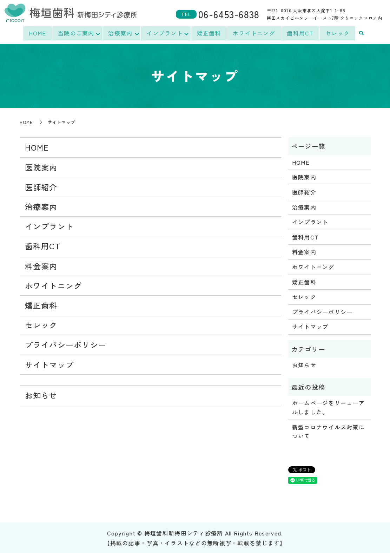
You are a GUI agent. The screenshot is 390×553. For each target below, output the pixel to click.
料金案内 (41, 265)
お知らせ (41, 394)
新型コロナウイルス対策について (328, 431)
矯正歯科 (210, 33)
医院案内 (41, 166)
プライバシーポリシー (66, 343)
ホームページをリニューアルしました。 (328, 406)
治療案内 (120, 33)
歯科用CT (301, 33)
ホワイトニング (254, 33)
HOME (36, 33)
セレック (338, 33)
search (362, 33)
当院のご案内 (75, 33)
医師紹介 (41, 186)
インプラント (165, 33)
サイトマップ (49, 363)
